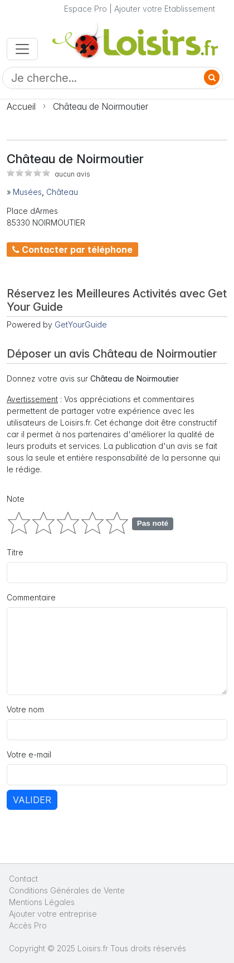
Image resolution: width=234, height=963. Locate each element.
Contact (23, 878)
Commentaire (31, 597)
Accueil (21, 106)
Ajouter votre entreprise (54, 913)
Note (16, 499)
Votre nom (25, 709)
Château (62, 192)
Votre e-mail (29, 754)
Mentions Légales (42, 902)
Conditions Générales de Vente (67, 890)
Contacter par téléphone (72, 249)
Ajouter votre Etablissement (164, 8)
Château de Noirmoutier (100, 106)
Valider (32, 799)
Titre (15, 552)
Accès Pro (28, 925)
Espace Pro (85, 8)
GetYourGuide (81, 324)
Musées (27, 192)
